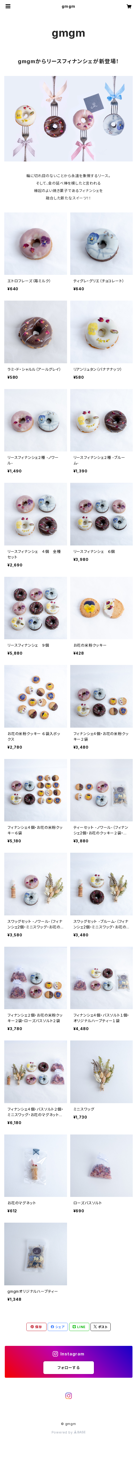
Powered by (69, 1432)
